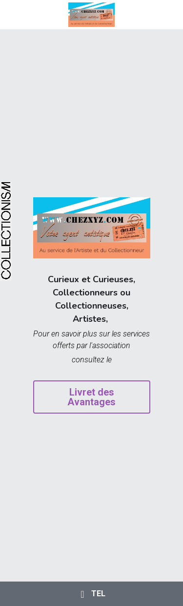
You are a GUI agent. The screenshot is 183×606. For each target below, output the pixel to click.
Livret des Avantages (91, 397)
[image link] (91, 14)
